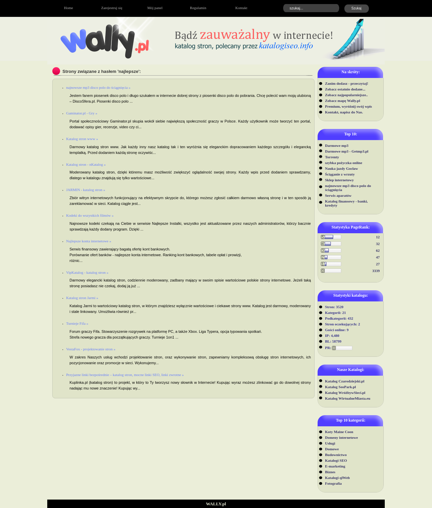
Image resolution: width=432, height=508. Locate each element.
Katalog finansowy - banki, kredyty (346, 203)
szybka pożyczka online (343, 163)
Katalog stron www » (82, 139)
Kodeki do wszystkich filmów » (90, 215)
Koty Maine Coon (339, 432)
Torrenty (332, 157)
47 (378, 257)
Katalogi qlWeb (337, 478)
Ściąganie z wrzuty (340, 174)
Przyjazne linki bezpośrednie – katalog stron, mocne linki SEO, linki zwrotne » (125, 375)
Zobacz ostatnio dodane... (345, 89)
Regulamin (198, 8)
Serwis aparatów (338, 195)
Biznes (330, 472)
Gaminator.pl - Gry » (81, 113)
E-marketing (335, 466)
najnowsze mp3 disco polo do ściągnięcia (348, 188)
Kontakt (241, 8)
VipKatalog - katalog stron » (87, 272)
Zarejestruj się (112, 8)
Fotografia (333, 483)
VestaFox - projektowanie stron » (90, 349)
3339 (376, 271)
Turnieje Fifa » (77, 323)
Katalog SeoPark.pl (340, 387)
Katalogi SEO (336, 460)
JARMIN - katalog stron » (85, 190)
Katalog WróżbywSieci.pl (345, 393)
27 (378, 264)
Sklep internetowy (339, 180)
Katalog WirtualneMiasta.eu (347, 398)
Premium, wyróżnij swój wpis (348, 106)
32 (378, 244)
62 (378, 250)
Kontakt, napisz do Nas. (344, 112)
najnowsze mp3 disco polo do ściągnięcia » (98, 87)
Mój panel (155, 8)
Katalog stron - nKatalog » (86, 164)
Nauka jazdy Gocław (341, 168)
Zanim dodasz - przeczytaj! (346, 83)
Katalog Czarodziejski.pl (344, 381)
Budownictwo (336, 455)
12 (378, 237)
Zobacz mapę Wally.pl (342, 101)
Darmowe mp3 (336, 145)
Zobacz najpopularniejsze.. (346, 95)
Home (68, 8)
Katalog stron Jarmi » (82, 298)
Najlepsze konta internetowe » (88, 241)
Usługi (330, 443)
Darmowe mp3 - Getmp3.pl (346, 151)
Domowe (332, 449)
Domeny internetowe (341, 437)
